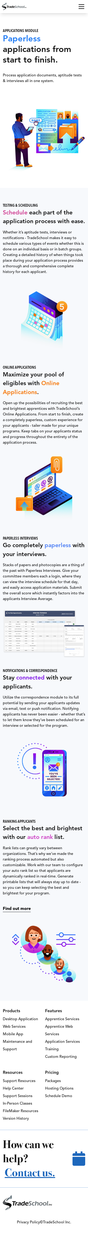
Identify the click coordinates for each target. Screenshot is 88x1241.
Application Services (62, 1041)
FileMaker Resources (20, 1111)
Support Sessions (17, 1096)
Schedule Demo (58, 1096)
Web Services (14, 1026)
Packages (53, 1081)
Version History (16, 1118)
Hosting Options (59, 1088)
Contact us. (30, 1172)
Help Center (13, 1088)
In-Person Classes (17, 1103)
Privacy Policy (28, 1222)
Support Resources (19, 1081)
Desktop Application (20, 1019)
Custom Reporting (61, 1056)
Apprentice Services (62, 1019)
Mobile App (13, 1034)
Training (52, 1049)
